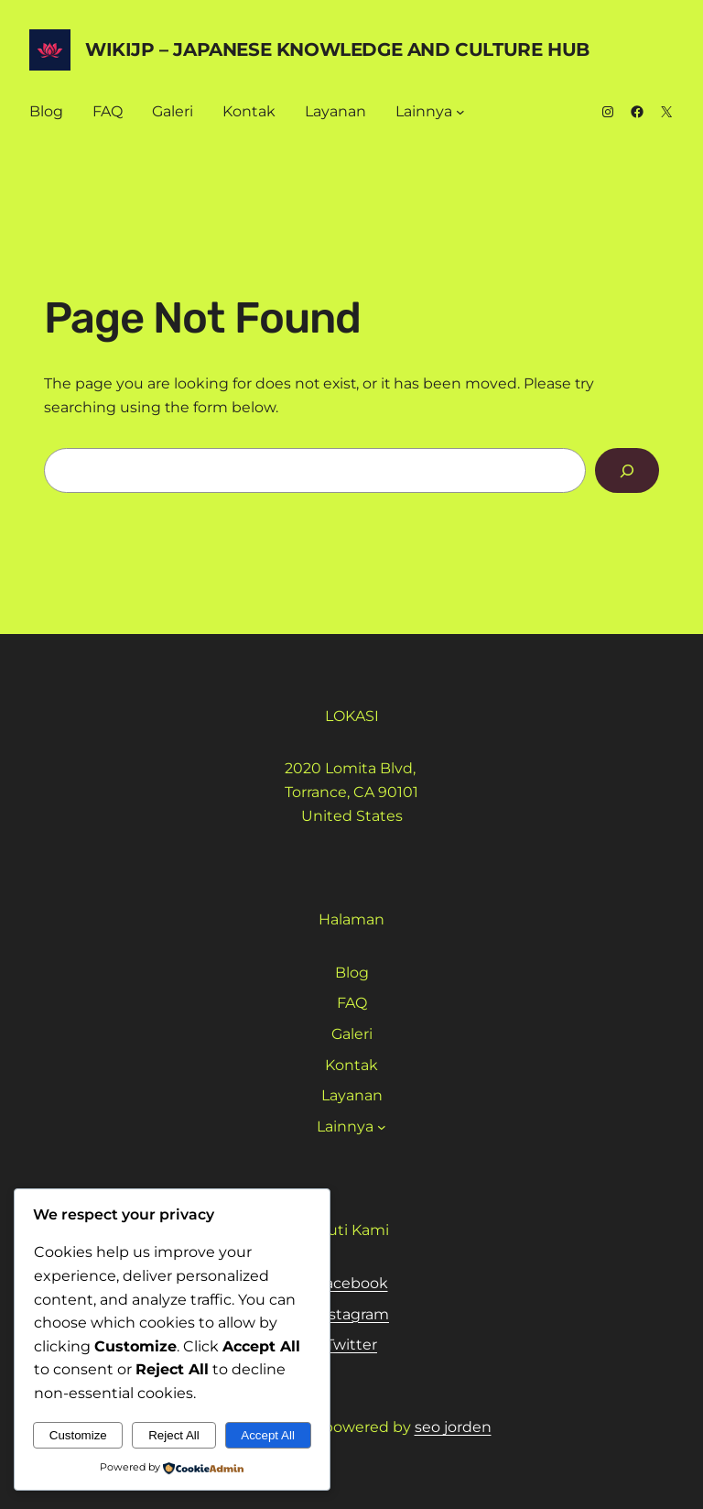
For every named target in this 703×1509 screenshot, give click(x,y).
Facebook (352, 1283)
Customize (78, 1435)
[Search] (627, 470)
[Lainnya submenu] (460, 111)
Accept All (268, 1435)
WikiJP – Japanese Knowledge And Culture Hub (337, 49)
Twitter (351, 1344)
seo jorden (453, 1427)
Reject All (174, 1435)
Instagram (351, 1314)
